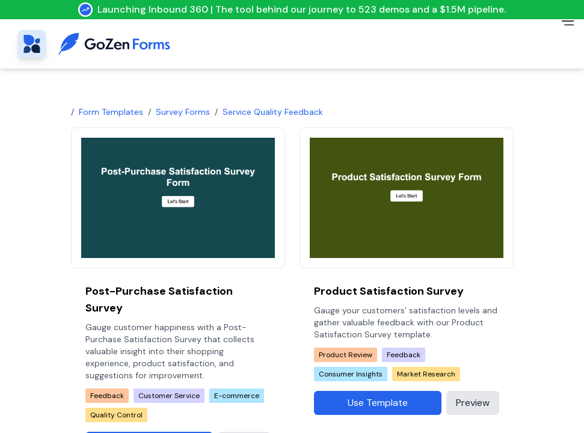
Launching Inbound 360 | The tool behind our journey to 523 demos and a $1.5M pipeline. (292, 9)
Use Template (378, 402)
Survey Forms (183, 111)
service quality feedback (273, 111)
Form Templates (111, 111)
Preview (473, 402)
